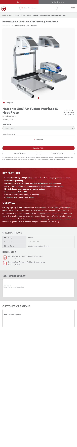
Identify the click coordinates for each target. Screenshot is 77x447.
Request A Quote (57, 153)
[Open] (72, 128)
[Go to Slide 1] (38, 98)
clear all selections (8, 134)
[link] (8, 25)
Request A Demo (20, 153)
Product (7, 124)
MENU (73, 8)
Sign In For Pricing (38, 148)
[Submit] (22, 8)
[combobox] (38, 8)
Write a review (20, 25)
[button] (38, 64)
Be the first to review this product (14, 287)
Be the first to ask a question (12, 314)
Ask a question (32, 25)
